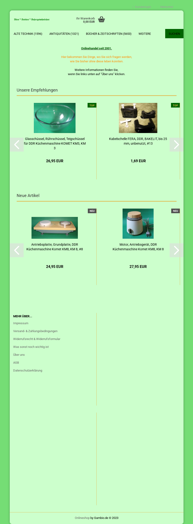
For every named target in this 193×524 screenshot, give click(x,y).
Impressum (20, 323)
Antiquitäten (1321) (64, 33)
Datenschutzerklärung (27, 370)
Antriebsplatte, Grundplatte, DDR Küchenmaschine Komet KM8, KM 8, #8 (54, 247)
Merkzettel (165, 7)
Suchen (174, 33)
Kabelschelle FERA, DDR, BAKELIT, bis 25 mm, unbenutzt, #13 (138, 141)
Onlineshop (82, 518)
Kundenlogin (142, 7)
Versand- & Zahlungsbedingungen (35, 331)
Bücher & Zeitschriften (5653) (109, 33)
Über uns (19, 354)
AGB (16, 362)
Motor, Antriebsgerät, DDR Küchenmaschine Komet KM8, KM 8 (138, 247)
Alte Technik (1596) (28, 33)
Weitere (145, 33)
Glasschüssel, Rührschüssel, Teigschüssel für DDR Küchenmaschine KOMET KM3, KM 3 (55, 143)
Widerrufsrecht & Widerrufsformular (36, 339)
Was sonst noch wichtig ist (31, 347)
